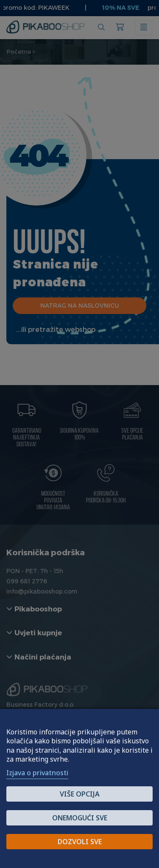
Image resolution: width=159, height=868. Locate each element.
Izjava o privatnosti (37, 772)
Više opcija (80, 794)
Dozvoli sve (80, 841)
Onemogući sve (79, 817)
